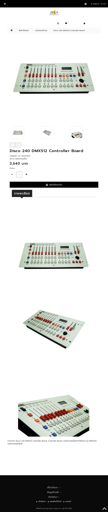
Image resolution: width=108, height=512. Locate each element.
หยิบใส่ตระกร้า (54, 184)
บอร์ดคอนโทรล (41, 30)
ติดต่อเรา (54, 497)
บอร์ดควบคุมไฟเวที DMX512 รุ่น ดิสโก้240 (79, 441)
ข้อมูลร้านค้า (54, 492)
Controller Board (55, 441)
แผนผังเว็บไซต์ (55, 501)
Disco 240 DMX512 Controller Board (69, 30)
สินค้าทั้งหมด (24, 30)
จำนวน (12, 168)
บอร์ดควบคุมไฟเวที (15, 443)
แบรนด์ (68, 501)
